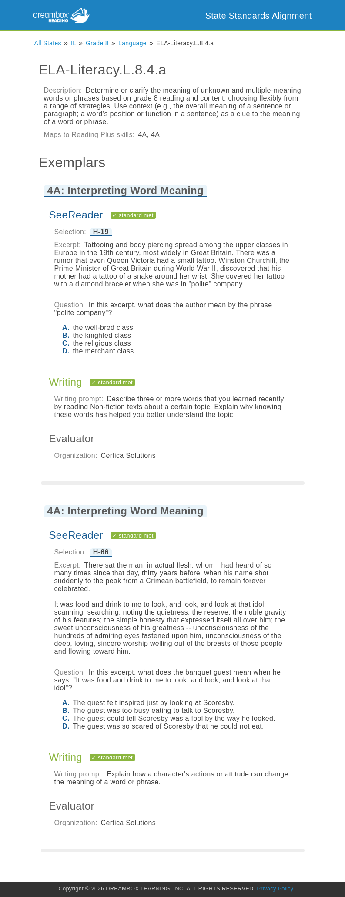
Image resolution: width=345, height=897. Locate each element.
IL (73, 43)
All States (47, 43)
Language (132, 43)
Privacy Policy (275, 888)
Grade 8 (97, 43)
